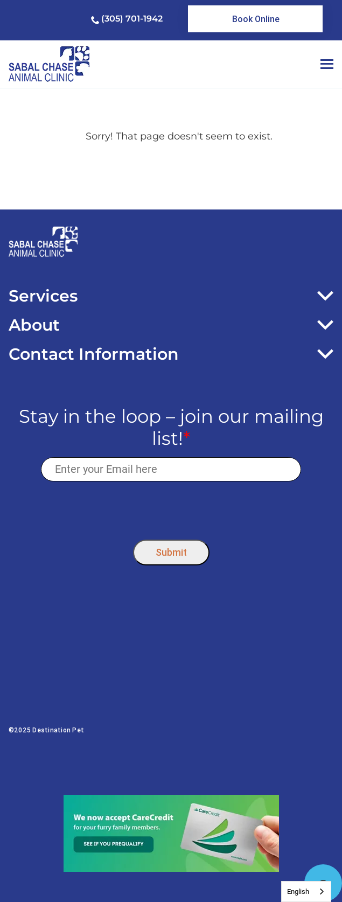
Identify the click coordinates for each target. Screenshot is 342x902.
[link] (255, 18)
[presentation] (171, 508)
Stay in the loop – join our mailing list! (171, 427)
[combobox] (306, 891)
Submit (171, 552)
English (298, 891)
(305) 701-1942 (132, 18)
